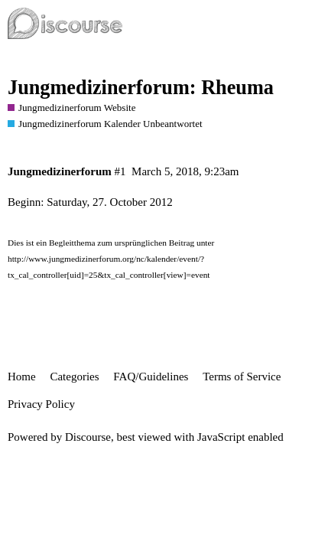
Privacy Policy (41, 404)
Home (22, 376)
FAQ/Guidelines (150, 376)
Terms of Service (242, 376)
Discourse (88, 437)
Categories (74, 376)
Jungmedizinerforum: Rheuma (141, 88)
